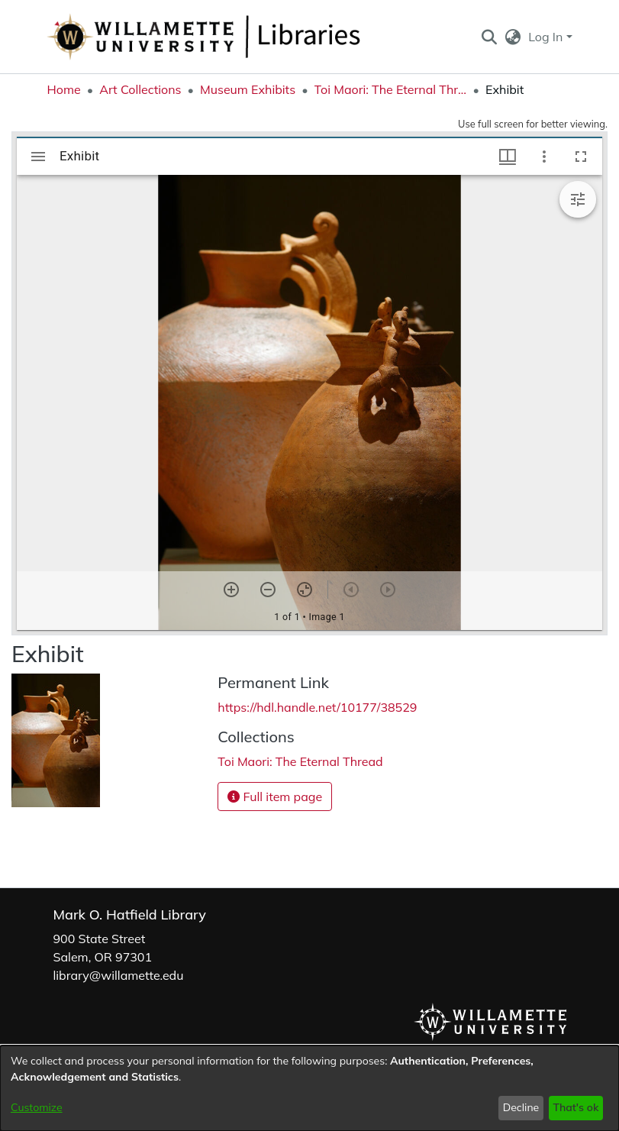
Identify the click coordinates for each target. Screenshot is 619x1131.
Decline (521, 1107)
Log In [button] (547, 36)
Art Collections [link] (140, 89)
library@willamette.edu (118, 975)
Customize (37, 1107)
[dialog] (309, 1088)
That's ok (575, 1107)
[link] (300, 761)
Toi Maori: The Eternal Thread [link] (390, 89)
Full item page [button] (274, 796)
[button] (489, 36)
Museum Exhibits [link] (247, 89)
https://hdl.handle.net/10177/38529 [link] (317, 707)
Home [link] (64, 89)
